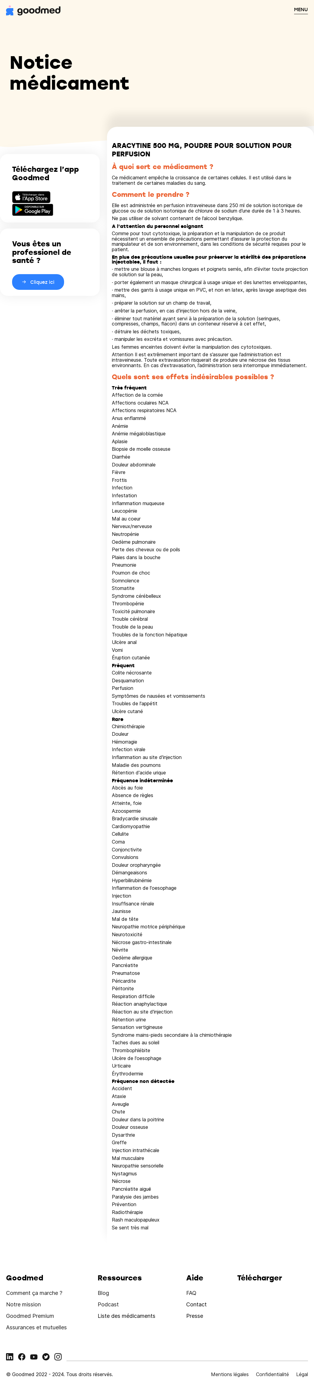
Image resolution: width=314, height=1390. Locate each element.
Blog (103, 1293)
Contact (196, 1304)
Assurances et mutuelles (36, 1327)
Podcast (108, 1304)
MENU (301, 9)
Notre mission (23, 1304)
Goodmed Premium (30, 1316)
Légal (302, 1374)
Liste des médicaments (126, 1316)
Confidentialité (272, 1374)
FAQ (191, 1293)
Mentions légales (230, 1374)
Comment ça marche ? (34, 1293)
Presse (194, 1316)
